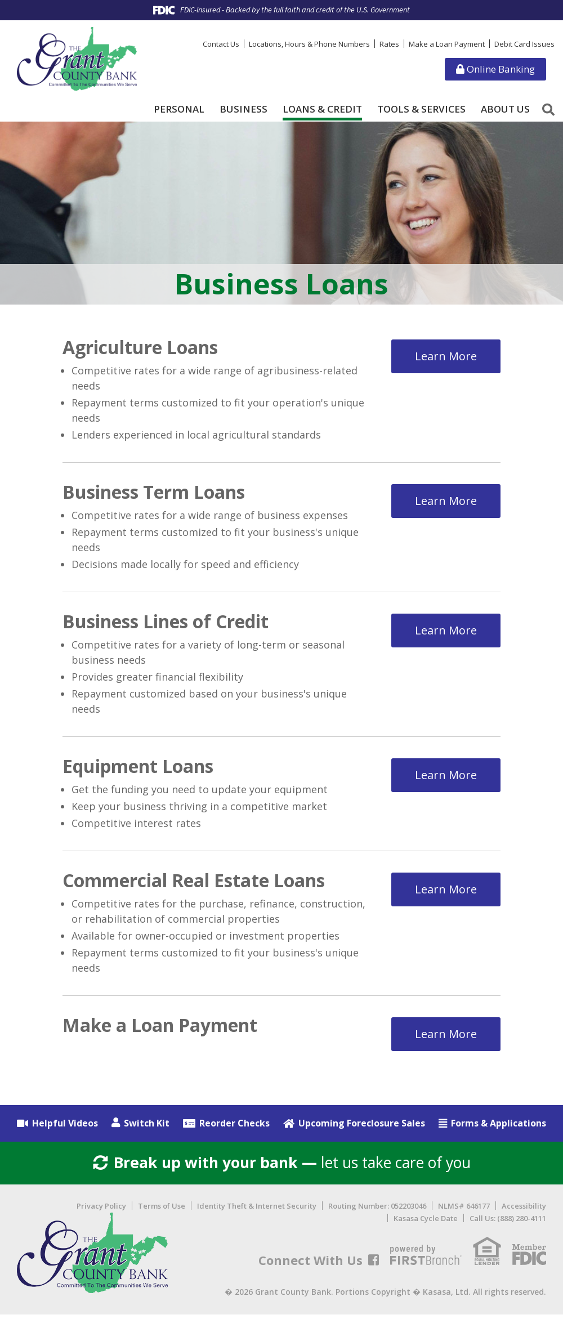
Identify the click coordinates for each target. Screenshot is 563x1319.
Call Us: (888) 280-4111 (508, 1223)
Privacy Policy (101, 1210)
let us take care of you (282, 1165)
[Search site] (548, 109)
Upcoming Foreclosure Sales (361, 1123)
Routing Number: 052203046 (377, 1210)
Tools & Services (421, 109)
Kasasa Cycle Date (426, 1223)
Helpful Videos (65, 1123)
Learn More (446, 352)
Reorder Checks (234, 1123)
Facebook (373, 1264)
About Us (505, 109)
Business (243, 109)
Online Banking (495, 68)
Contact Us (221, 44)
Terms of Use (161, 1210)
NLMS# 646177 (464, 1210)
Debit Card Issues (524, 44)
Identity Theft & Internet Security (256, 1210)
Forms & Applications (498, 1123)
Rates (389, 44)
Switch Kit (146, 1123)
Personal (179, 109)
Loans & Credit (322, 109)
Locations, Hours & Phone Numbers (309, 44)
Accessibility (524, 1210)
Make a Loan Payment (447, 44)
